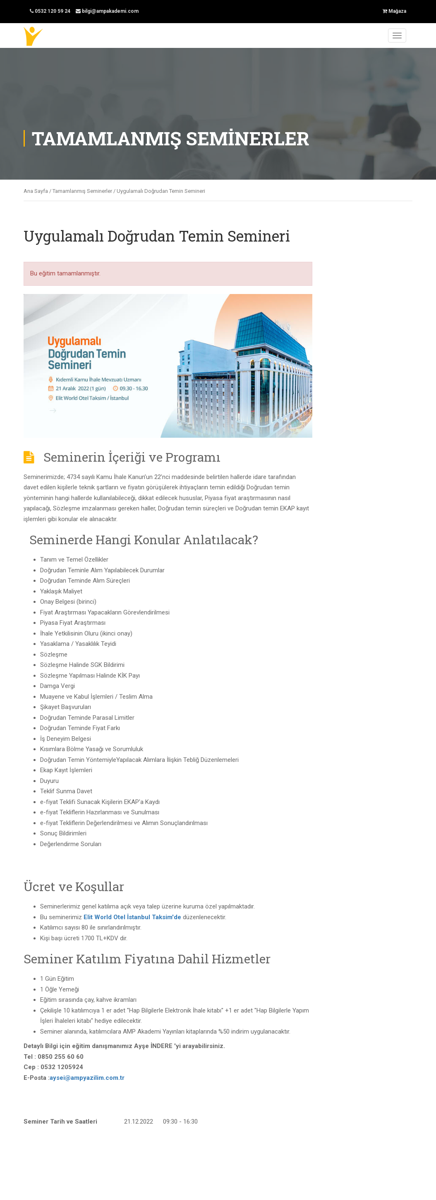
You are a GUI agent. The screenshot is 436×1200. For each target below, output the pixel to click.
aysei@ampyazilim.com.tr (87, 1077)
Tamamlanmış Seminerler (82, 191)
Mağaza (394, 11)
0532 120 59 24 (50, 11)
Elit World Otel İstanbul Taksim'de (132, 917)
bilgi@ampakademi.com (107, 11)
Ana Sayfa (36, 191)
